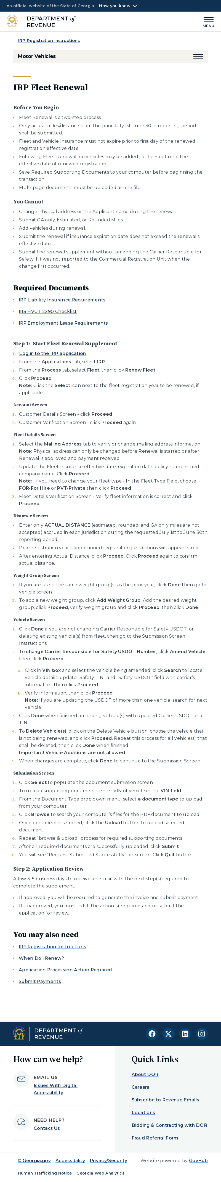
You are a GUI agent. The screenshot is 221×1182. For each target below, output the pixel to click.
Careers (141, 1087)
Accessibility (70, 1160)
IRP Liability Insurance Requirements (62, 300)
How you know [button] (114, 6)
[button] (198, 56)
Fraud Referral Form (155, 1138)
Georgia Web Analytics (100, 1173)
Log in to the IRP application (52, 353)
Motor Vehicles (37, 56)
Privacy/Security (108, 1160)
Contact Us (47, 1128)
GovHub (198, 1160)
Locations (143, 1112)
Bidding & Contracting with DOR (169, 1125)
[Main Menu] (206, 21)
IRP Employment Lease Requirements (63, 323)
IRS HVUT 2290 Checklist (48, 311)
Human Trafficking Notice (45, 1173)
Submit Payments (40, 981)
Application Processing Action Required (65, 969)
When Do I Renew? (41, 958)
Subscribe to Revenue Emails (165, 1100)
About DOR (145, 1074)
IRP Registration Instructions (49, 40)
